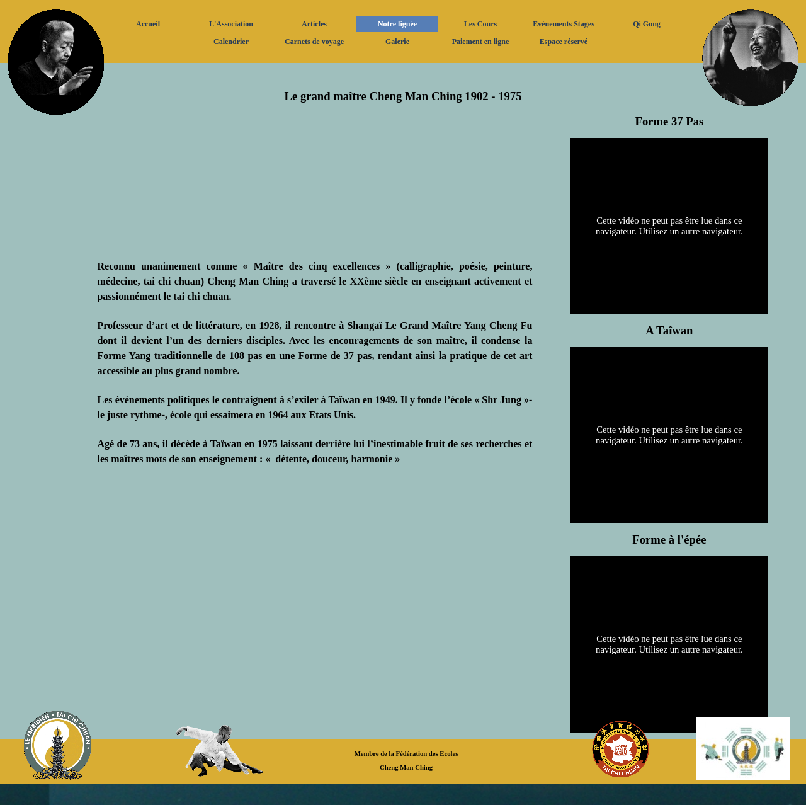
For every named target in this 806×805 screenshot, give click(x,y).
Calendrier (231, 41)
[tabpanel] (403, 87)
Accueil (148, 24)
